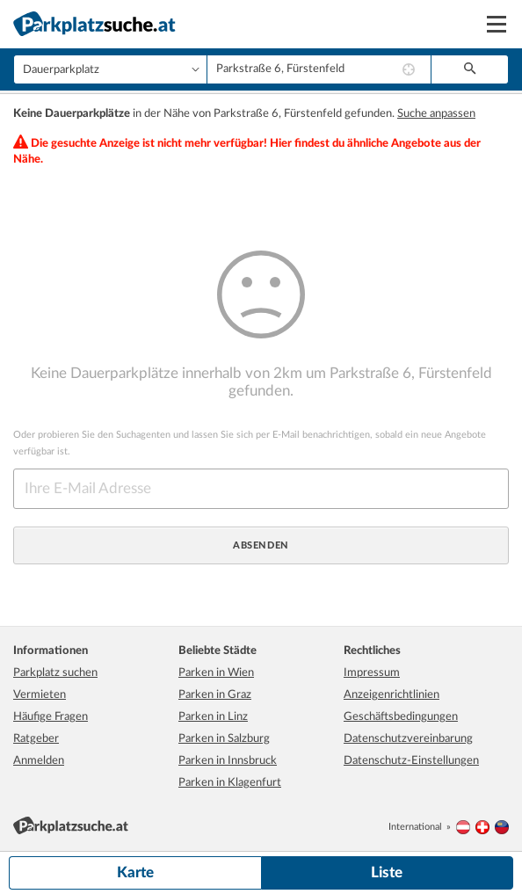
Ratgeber (36, 739)
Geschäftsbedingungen (401, 717)
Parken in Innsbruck (227, 761)
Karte (135, 872)
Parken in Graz (214, 695)
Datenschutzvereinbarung (408, 739)
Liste (386, 872)
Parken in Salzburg (224, 739)
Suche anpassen (436, 114)
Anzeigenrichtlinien (391, 695)
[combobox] (319, 69)
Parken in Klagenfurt (229, 783)
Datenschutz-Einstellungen (411, 761)
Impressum (372, 673)
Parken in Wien (216, 673)
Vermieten (39, 695)
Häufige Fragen (50, 717)
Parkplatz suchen (55, 673)
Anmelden (38, 761)
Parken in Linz (213, 717)
